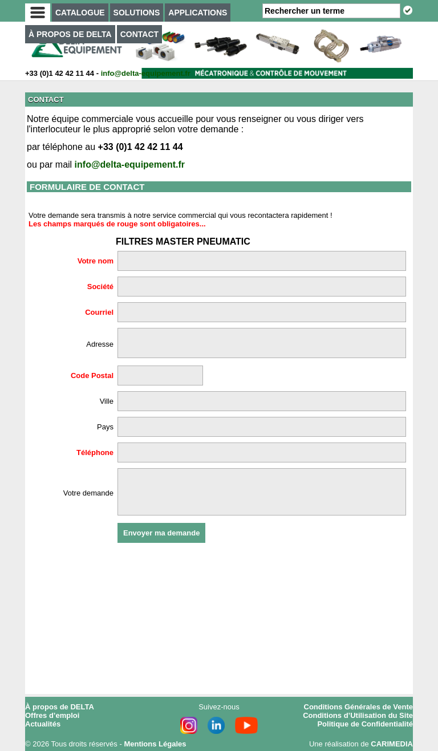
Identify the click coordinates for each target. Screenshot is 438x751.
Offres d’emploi (52, 715)
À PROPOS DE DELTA (70, 34)
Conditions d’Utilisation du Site (358, 715)
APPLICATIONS (197, 12)
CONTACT (139, 34)
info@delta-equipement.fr (145, 73)
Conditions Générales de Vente (358, 707)
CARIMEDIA (392, 744)
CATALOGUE (80, 12)
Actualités (42, 724)
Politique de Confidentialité (365, 724)
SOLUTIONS (136, 12)
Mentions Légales (155, 744)
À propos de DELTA (59, 707)
